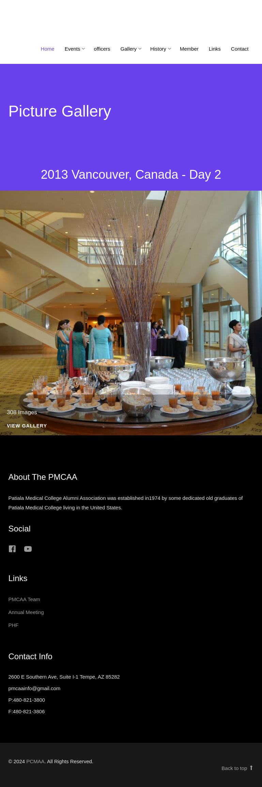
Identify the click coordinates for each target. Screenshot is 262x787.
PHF (14, 625)
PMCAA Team (24, 599)
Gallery (129, 49)
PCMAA (35, 761)
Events (72, 49)
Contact (240, 49)
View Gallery (27, 426)
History (158, 49)
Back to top (237, 768)
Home (48, 49)
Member (189, 49)
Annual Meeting (26, 612)
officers (102, 49)
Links (215, 49)
